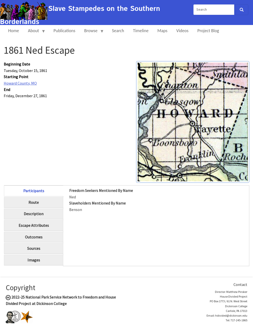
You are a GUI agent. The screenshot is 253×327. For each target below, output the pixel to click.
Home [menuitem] (13, 30)
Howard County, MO (20, 83)
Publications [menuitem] (64, 30)
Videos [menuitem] (182, 30)
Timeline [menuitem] (140, 30)
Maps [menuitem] (162, 30)
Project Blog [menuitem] (208, 30)
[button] (193, 121)
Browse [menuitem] (92, 33)
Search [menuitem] (118, 30)
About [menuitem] (34, 33)
